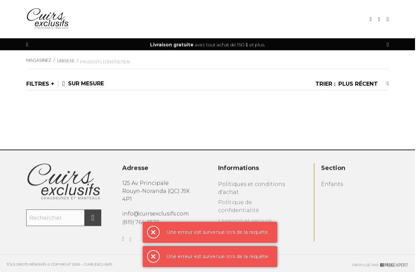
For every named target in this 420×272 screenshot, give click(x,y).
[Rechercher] (93, 220)
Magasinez (38, 61)
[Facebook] (123, 242)
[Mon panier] (379, 19)
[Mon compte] (388, 19)
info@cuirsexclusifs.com (155, 215)
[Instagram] (130, 243)
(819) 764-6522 (140, 224)
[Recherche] (371, 19)
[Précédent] (27, 45)
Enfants (332, 187)
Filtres (37, 83)
